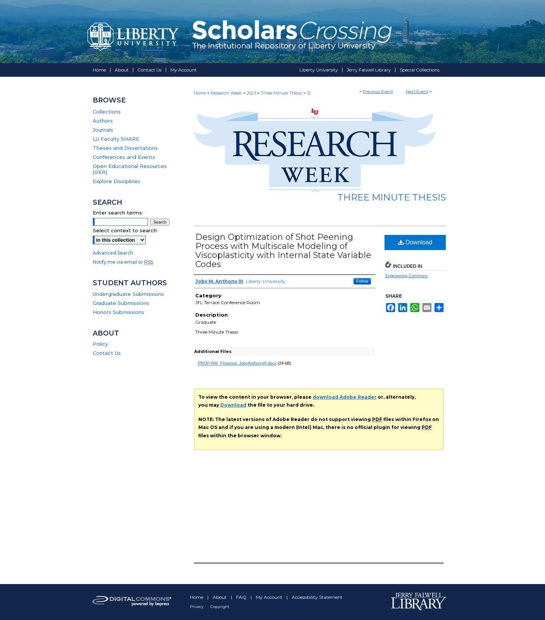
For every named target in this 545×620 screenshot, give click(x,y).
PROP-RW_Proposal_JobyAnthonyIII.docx (237, 363)
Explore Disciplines (116, 181)
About (220, 597)
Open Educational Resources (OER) (130, 169)
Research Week (227, 93)
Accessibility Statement (317, 597)
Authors (103, 121)
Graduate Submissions (121, 303)
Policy (100, 344)
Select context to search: (125, 230)
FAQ (242, 597)
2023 (252, 93)
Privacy (197, 606)
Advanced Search (113, 253)
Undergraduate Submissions (128, 294)
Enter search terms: (118, 213)
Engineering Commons (406, 275)
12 (309, 93)
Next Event (417, 91)
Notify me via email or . (123, 262)
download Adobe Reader (345, 397)
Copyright (219, 606)
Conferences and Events (124, 157)
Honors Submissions (118, 312)
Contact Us (107, 353)
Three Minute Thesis (282, 93)
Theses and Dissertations (125, 148)
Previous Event (378, 91)
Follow (362, 281)
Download (415, 242)
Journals (103, 130)
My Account (269, 597)
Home (200, 93)
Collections (107, 112)
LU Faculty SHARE (116, 139)
